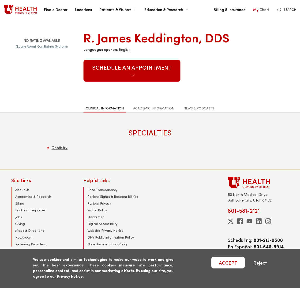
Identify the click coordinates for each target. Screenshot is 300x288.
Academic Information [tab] (153, 108)
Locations (83, 9)
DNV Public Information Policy (110, 237)
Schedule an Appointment (132, 70)
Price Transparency (102, 189)
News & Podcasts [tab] (199, 108)
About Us (22, 189)
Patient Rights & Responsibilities (112, 196)
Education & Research (166, 9)
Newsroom (23, 237)
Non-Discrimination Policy (107, 244)
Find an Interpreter (30, 210)
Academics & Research (33, 196)
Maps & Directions (29, 230)
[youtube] (249, 221)
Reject (260, 262)
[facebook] (240, 221)
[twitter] (230, 221)
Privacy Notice (70, 276)
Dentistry (60, 147)
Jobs (18, 217)
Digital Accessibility (102, 223)
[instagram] (268, 221)
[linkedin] (259, 221)
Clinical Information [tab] (105, 108)
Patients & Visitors (118, 9)
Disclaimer (95, 217)
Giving (20, 223)
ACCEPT (228, 262)
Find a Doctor (56, 9)
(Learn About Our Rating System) (42, 46)
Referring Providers (30, 244)
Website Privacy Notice (105, 230)
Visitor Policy (97, 210)
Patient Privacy (99, 203)
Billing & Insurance (230, 9)
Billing (19, 203)
